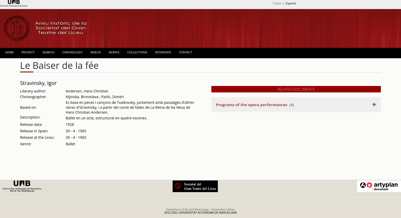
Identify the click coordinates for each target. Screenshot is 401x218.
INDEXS (95, 52)
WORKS (114, 52)
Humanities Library (223, 209)
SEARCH (48, 52)
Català (277, 3)
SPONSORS (163, 52)
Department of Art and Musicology (187, 209)
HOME (9, 52)
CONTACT (185, 52)
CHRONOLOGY (72, 52)
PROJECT (28, 52)
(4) (255, 104)
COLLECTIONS (137, 52)
